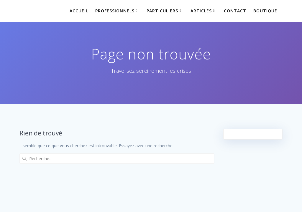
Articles (201, 11)
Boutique (265, 11)
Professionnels (114, 11)
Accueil (79, 11)
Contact (235, 11)
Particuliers (162, 11)
